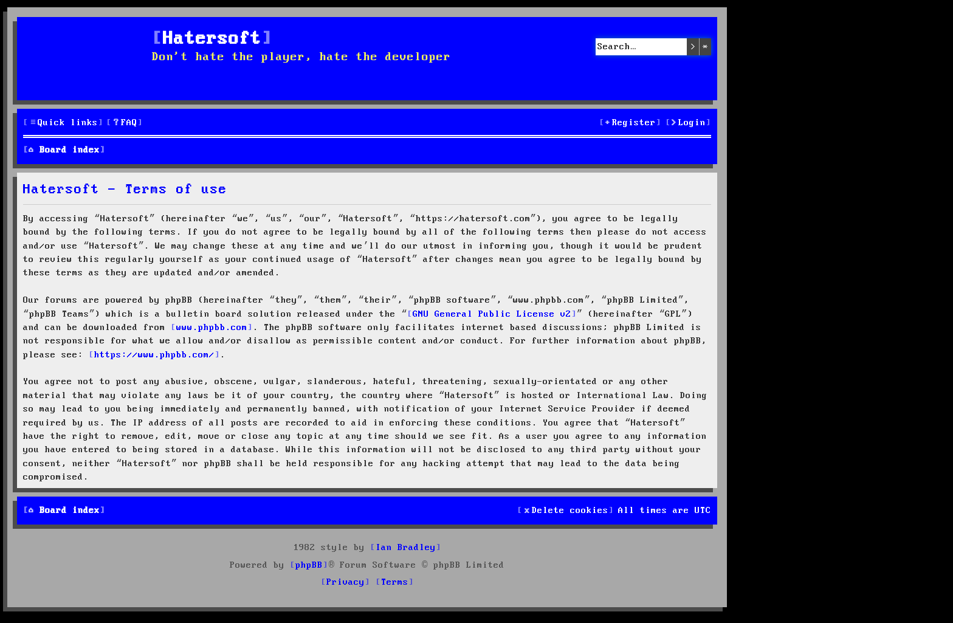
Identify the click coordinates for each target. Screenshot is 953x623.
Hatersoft (212, 39)
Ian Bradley (406, 547)
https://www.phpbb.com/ (154, 355)
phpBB (309, 565)
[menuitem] (124, 123)
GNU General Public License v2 (492, 314)
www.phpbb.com (211, 327)
